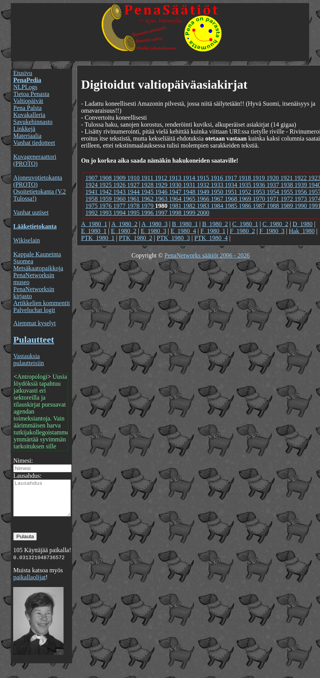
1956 (301, 192)
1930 (176, 185)
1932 (204, 185)
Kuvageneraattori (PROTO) (34, 160)
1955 (287, 192)
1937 (273, 185)
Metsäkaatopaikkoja (38, 268)
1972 (287, 199)
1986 (246, 206)
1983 (204, 206)
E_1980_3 (153, 231)
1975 (92, 206)
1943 (120, 192)
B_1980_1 (185, 224)
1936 (260, 185)
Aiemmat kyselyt (34, 323)
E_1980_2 (123, 231)
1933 (218, 185)
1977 (120, 206)
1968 (232, 199)
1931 (190, 185)
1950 (218, 192)
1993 (106, 212)
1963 (162, 199)
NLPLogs (25, 87)
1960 (120, 199)
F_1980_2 (242, 231)
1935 (246, 185)
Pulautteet (33, 340)
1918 (246, 178)
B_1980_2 (215, 224)
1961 (134, 199)
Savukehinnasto (32, 121)
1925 (106, 185)
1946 (162, 192)
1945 (148, 192)
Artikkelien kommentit (41, 303)
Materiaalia (27, 135)
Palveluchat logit (34, 310)
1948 (190, 192)
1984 (218, 206)
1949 (204, 192)
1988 (273, 206)
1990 (301, 206)
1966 (204, 199)
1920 (273, 178)
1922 (301, 178)
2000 (203, 212)
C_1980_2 (275, 224)
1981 (176, 206)
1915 (204, 178)
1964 (176, 199)
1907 (92, 178)
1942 (106, 192)
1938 (287, 185)
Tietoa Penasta (31, 94)
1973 (301, 199)
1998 (176, 212)
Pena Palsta (27, 108)
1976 (106, 206)
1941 (92, 192)
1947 (176, 192)
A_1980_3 (154, 224)
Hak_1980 (302, 231)
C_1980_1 (245, 224)
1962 (148, 199)
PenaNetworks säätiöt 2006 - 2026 (206, 255)
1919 (260, 178)
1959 (106, 199)
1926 (120, 185)
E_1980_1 (94, 231)
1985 (232, 206)
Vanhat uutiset (30, 212)
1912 (162, 178)
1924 (92, 185)
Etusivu (22, 73)
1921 (287, 178)
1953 (260, 192)
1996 (148, 212)
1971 (273, 199)
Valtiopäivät (28, 101)
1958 (92, 199)
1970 (260, 199)
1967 (218, 199)
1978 (134, 206)
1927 (134, 185)
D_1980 (302, 224)
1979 (148, 206)
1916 (218, 178)
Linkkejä (24, 128)
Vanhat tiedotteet (34, 142)
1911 (148, 178)
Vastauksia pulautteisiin (28, 359)
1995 (134, 212)
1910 (134, 178)
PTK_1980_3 (173, 238)
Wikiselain (26, 240)
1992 (92, 212)
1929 (162, 185)
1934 (232, 185)
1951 (232, 192)
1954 (273, 192)
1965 (190, 199)
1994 (120, 212)
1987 (260, 206)
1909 (120, 178)
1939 (301, 185)
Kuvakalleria (29, 115)
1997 (162, 212)
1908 (106, 178)
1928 (148, 185)
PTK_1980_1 (97, 238)
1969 (246, 199)
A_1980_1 (94, 224)
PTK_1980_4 (211, 238)
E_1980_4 (183, 231)
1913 (176, 178)
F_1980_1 (212, 231)
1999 (190, 212)
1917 (232, 178)
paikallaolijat (29, 584)
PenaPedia (27, 80)
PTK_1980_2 (135, 238)
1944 (134, 192)
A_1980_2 (124, 224)
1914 (190, 178)
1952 (246, 192)
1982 (190, 206)
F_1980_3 (271, 231)
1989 (287, 206)
